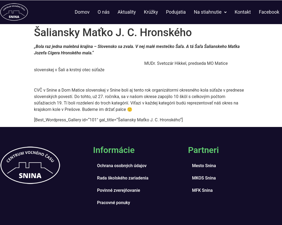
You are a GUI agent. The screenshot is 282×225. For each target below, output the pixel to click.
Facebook (269, 12)
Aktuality (127, 12)
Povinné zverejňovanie (118, 190)
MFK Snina (202, 190)
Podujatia (176, 12)
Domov (82, 12)
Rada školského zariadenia (122, 178)
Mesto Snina (204, 165)
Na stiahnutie (210, 12)
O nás (104, 12)
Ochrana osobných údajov (122, 165)
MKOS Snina (204, 178)
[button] (210, 12)
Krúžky (151, 12)
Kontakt (243, 12)
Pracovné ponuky (113, 202)
